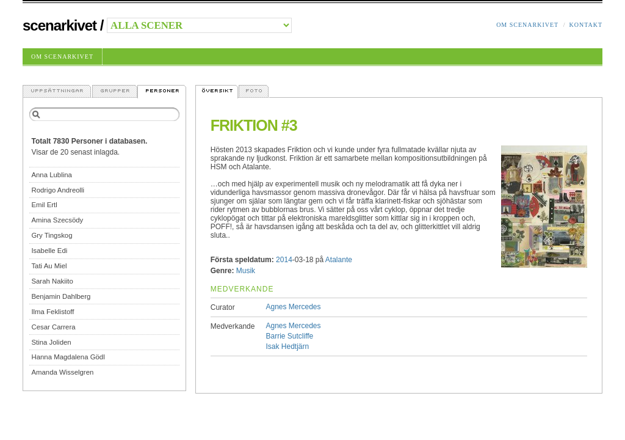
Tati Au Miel (49, 266)
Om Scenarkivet (527, 24)
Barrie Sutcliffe (289, 336)
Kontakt (585, 24)
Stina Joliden (51, 342)
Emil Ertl (44, 204)
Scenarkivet (59, 25)
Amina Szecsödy (57, 220)
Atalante (338, 259)
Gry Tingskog (51, 235)
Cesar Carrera (53, 327)
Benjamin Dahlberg (60, 296)
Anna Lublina (51, 174)
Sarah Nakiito (52, 281)
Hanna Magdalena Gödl (67, 357)
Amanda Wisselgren (62, 372)
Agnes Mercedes (293, 306)
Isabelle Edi (49, 250)
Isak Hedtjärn (287, 346)
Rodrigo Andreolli (57, 190)
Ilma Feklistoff (52, 311)
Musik (245, 270)
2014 (284, 259)
